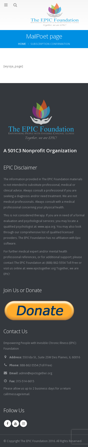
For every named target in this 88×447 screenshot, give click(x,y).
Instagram (23, 423)
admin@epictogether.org (35, 373)
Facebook (7, 423)
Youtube (15, 423)
